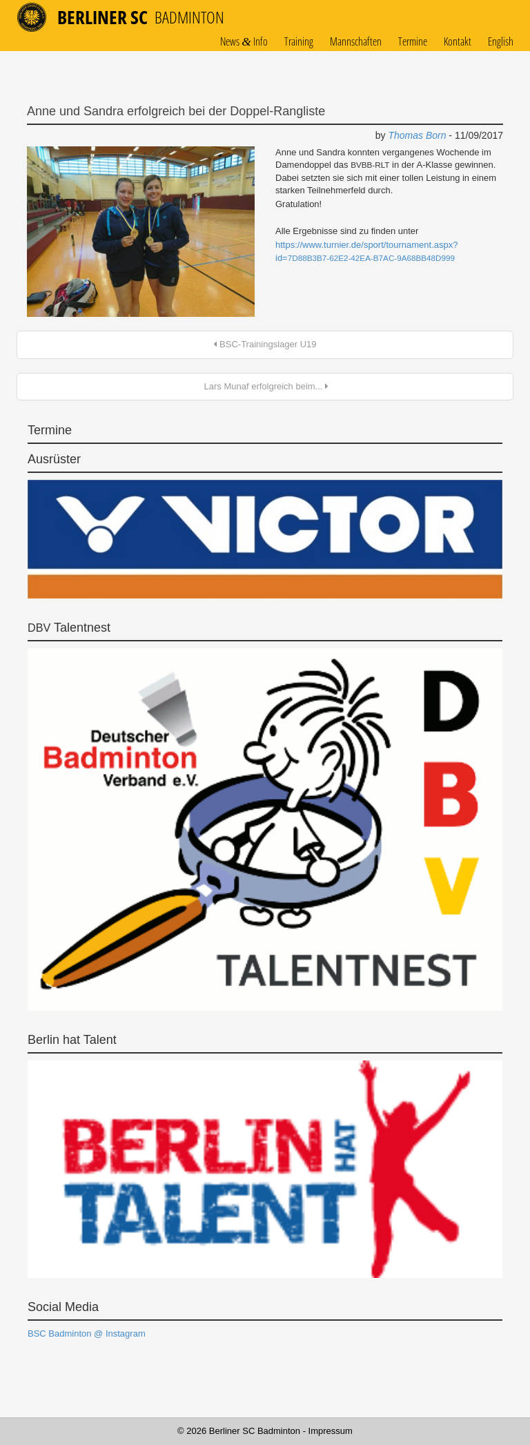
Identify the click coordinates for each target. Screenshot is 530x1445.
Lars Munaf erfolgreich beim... (265, 386)
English (500, 42)
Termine (412, 42)
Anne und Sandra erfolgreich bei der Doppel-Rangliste (176, 111)
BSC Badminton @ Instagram (87, 1333)
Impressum (330, 1431)
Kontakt (457, 42)
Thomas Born (417, 135)
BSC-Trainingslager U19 (264, 344)
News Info (244, 42)
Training (298, 42)
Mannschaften (356, 42)
